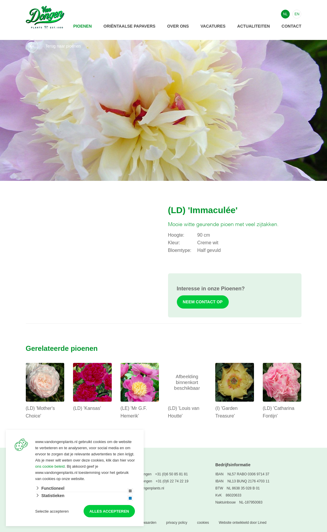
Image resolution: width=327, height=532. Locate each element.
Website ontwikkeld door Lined (243, 523)
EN (296, 14)
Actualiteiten (253, 26)
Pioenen (82, 26)
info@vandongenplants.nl (144, 488)
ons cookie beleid (50, 466)
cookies (203, 523)
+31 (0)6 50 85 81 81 (171, 474)
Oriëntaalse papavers (129, 26)
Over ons (178, 26)
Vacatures (213, 26)
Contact (291, 26)
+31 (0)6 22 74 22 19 (172, 481)
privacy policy (176, 523)
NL (285, 14)
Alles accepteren (109, 511)
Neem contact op (203, 301)
